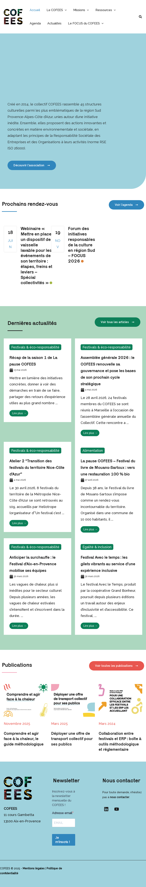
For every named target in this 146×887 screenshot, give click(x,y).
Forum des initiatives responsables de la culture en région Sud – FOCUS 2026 (81, 244)
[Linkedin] (106, 809)
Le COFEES (56, 10)
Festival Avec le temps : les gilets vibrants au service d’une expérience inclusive (109, 564)
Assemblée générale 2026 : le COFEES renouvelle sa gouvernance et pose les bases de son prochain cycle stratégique (108, 370)
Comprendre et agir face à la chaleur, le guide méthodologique (24, 738)
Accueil (34, 10)
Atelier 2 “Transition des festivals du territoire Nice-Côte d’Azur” (33, 467)
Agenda (125, 10)
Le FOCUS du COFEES (67, 23)
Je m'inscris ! (62, 840)
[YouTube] (116, 809)
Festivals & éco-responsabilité (35, 347)
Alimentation (92, 451)
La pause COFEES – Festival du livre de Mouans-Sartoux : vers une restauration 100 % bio (109, 467)
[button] (64, 10)
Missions (79, 10)
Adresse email (62, 813)
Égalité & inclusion (97, 547)
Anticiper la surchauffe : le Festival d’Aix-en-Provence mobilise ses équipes (33, 564)
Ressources (103, 10)
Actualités (36, 23)
